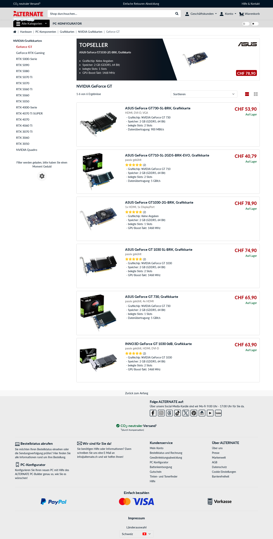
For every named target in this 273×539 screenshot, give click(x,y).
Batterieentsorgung (161, 467)
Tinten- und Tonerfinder (163, 476)
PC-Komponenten (45, 31)
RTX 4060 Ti (24, 125)
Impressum (136, 518)
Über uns (217, 448)
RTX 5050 (22, 101)
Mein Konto (156, 448)
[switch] (245, 24)
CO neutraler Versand (26, 4)
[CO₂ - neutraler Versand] (136, 426)
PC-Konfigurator (67, 23)
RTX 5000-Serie (26, 59)
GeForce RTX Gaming (30, 53)
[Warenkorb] (249, 13)
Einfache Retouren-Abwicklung (141, 3)
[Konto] (228, 13)
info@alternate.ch (87, 456)
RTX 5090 (22, 65)
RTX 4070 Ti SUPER (29, 113)
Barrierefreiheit (220, 476)
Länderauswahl (136, 527)
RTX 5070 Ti (24, 77)
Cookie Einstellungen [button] (224, 471)
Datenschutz (219, 467)
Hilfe (244, 3)
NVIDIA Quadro (26, 149)
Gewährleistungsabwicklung (166, 457)
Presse (215, 452)
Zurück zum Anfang (136, 393)
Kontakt (255, 3)
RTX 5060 (22, 95)
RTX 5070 (22, 83)
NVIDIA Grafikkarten (90, 31)
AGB (214, 462)
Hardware (26, 31)
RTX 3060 (22, 137)
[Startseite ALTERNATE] (28, 13)
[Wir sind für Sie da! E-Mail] (105, 443)
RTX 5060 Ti (24, 89)
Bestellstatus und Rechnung (166, 452)
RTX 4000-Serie (26, 107)
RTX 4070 (22, 119)
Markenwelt (219, 457)
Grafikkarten (67, 31)
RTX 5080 (22, 71)
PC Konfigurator (159, 462)
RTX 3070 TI (24, 131)
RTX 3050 (22, 143)
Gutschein (156, 471)
